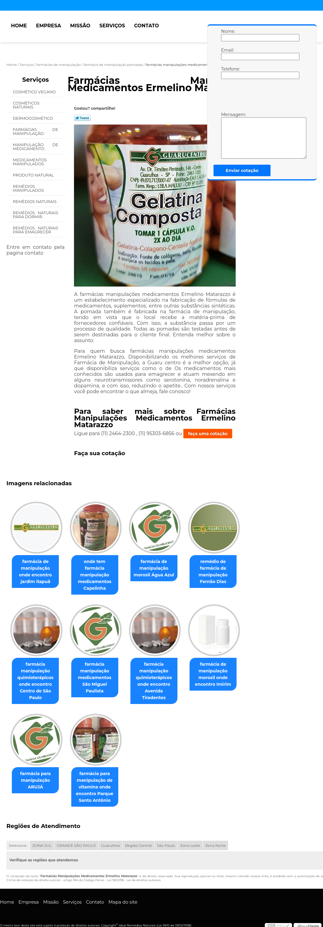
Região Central (138, 840)
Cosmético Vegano (35, 91)
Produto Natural (34, 175)
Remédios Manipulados (29, 188)
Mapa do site (122, 896)
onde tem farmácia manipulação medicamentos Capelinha (98, 572)
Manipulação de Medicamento (35, 146)
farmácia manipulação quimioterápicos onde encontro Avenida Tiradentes (160, 671)
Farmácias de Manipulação (35, 131)
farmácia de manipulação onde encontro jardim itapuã (36, 572)
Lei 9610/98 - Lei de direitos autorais (133, 875)
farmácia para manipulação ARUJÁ (36, 774)
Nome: (227, 35)
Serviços (112, 26)
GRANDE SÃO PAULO (76, 840)
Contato (146, 26)
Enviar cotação (242, 170)
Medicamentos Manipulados (30, 161)
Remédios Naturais (35, 201)
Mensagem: (227, 135)
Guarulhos (110, 840)
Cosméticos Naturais (26, 105)
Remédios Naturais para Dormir (35, 214)
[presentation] (260, 97)
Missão (80, 26)
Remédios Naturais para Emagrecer (35, 229)
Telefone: (227, 72)
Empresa (48, 26)
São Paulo (166, 840)
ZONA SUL (42, 840)
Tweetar (82, 118)
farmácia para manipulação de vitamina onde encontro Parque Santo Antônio (98, 781)
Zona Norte (215, 840)
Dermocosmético (33, 118)
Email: (227, 53)
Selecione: (18, 840)
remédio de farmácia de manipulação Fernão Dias (221, 572)
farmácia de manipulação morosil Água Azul (160, 568)
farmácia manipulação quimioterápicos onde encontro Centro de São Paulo (37, 674)
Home (19, 26)
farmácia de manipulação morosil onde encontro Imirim (222, 668)
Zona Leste (190, 840)
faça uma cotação (207, 433)
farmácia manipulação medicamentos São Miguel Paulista (98, 668)
